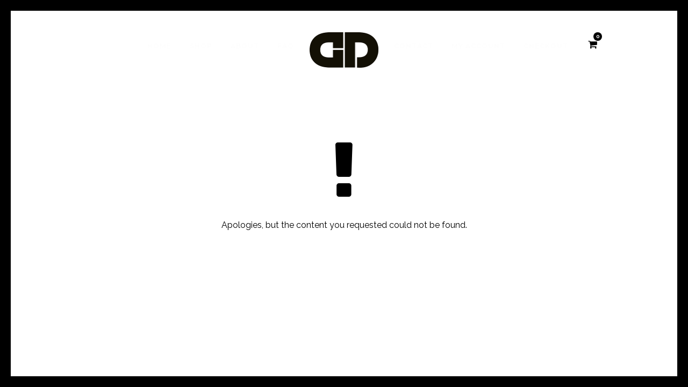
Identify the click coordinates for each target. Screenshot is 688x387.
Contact (413, 46)
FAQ (285, 46)
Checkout (546, 46)
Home (159, 46)
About (245, 46)
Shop (201, 46)
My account (478, 46)
